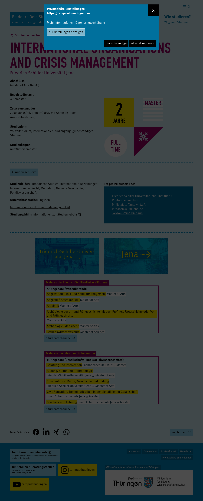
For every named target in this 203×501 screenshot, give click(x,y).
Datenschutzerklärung (90, 22)
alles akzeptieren (142, 43)
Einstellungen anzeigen (67, 32)
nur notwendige (116, 43)
